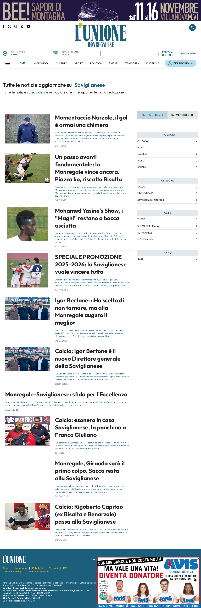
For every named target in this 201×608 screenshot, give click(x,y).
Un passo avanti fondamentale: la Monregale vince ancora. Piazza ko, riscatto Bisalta (88, 168)
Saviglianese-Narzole (151, 200)
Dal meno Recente (183, 115)
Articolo (143, 140)
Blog (140, 147)
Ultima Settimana (148, 226)
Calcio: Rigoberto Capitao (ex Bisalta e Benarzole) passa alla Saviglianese (89, 514)
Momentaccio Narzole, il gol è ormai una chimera (91, 121)
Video (140, 160)
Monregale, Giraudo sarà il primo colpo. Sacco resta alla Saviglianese (90, 471)
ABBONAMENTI (188, 53)
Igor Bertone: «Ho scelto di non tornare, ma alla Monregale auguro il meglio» (89, 311)
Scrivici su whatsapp (24, 26)
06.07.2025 (61, 340)
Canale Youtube (28, 26)
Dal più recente (152, 115)
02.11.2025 (60, 145)
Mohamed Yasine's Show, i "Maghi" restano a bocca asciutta (89, 218)
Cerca (192, 27)
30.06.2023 (61, 496)
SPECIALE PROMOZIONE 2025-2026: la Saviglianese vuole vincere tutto (91, 264)
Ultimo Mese (144, 232)
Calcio (141, 186)
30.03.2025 (11, 409)
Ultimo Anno (145, 239)
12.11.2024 (60, 453)
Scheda (142, 167)
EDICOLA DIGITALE (163, 53)
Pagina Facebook (5, 26)
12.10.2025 (60, 246)
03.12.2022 (61, 539)
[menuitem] (21, 63)
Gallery (142, 153)
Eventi (65, 54)
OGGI (14, 54)
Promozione (145, 193)
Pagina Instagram (17, 26)
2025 (140, 258)
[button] (8, 63)
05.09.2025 (61, 290)
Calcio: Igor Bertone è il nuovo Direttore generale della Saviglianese (88, 358)
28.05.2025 (61, 384)
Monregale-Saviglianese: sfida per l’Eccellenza (66, 394)
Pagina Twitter (11, 26)
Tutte (141, 219)
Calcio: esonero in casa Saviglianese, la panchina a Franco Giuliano (90, 427)
